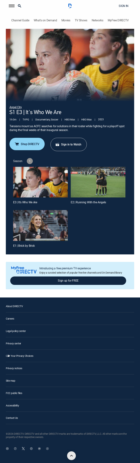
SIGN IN (123, 6)
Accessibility (12, 405)
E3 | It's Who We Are (25, 202)
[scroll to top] (71, 455)
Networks (97, 20)
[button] (12, 6)
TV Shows (81, 20)
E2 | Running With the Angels (88, 202)
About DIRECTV (14, 306)
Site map (10, 380)
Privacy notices (14, 368)
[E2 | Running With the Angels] (98, 182)
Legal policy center (16, 331)
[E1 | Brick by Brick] (40, 225)
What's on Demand (45, 20)
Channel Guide (20, 20)
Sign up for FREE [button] (68, 280)
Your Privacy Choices (22, 356)
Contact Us (12, 418)
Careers (10, 318)
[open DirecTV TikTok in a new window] (47, 448)
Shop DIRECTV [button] (26, 144)
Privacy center (13, 343)
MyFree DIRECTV (118, 20)
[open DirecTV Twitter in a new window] (23, 448)
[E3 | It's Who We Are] (40, 182)
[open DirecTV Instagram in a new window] (31, 448)
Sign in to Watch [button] (68, 144)
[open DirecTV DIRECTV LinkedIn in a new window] (7, 448)
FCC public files (14, 393)
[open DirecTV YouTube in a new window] (39, 448)
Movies (65, 20)
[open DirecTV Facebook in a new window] (15, 448)
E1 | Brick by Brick (24, 246)
